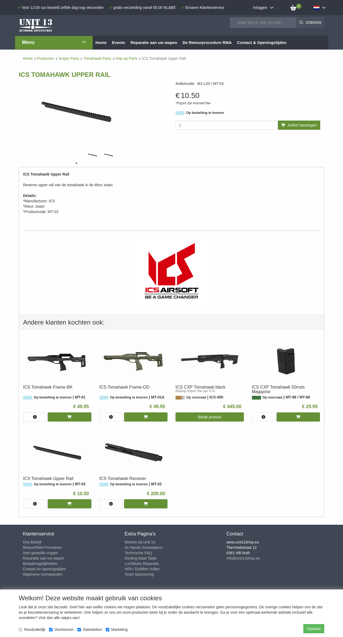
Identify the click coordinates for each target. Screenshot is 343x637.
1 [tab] (76, 163)
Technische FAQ (138, 553)
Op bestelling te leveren (205, 113)
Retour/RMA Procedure (42, 547)
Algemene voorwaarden (42, 574)
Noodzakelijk (32, 629)
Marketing (117, 629)
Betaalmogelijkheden (40, 563)
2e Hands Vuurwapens (143, 547)
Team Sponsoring (139, 574)
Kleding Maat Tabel (140, 558)
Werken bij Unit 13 (140, 542)
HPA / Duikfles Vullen (142, 569)
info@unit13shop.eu (243, 558)
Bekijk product (209, 417)
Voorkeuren (61, 629)
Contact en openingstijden (44, 569)
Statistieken (89, 629)
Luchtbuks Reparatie (142, 563)
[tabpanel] (92, 155)
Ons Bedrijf (32, 542)
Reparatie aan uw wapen (43, 558)
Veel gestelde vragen (40, 553)
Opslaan (314, 629)
